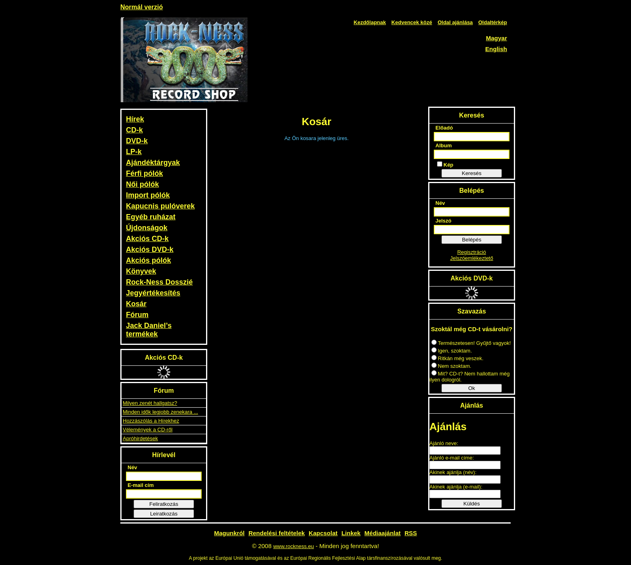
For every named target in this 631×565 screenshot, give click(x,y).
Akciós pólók (148, 260)
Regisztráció (471, 252)
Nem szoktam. (451, 366)
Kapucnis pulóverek (160, 206)
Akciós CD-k (147, 239)
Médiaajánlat (383, 533)
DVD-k (137, 141)
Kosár (136, 304)
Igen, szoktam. (451, 351)
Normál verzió (141, 7)
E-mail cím (141, 485)
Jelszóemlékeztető (471, 258)
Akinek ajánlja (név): (452, 472)
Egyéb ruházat (150, 217)
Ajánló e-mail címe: (451, 458)
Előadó (444, 128)
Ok (471, 388)
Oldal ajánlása (454, 22)
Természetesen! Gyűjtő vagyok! (471, 343)
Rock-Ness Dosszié (159, 282)
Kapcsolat (323, 533)
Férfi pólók (144, 173)
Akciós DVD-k (149, 249)
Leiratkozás (163, 514)
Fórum (137, 315)
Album (443, 145)
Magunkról (229, 533)
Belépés (471, 240)
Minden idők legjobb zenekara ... (160, 412)
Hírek (135, 119)
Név (132, 467)
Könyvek (141, 271)
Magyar (496, 38)
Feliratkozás (163, 504)
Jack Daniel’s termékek (148, 330)
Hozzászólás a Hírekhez (151, 421)
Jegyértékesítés (153, 293)
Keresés (472, 173)
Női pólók (142, 184)
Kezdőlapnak (370, 22)
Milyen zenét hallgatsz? (150, 403)
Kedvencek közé (412, 22)
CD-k (134, 130)
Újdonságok (146, 228)
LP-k (134, 152)
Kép (445, 164)
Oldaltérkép (492, 22)
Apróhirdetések (140, 438)
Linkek (351, 533)
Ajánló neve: (443, 443)
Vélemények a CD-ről (148, 430)
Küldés (472, 504)
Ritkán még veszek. (457, 358)
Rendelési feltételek (276, 533)
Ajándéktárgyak (153, 163)
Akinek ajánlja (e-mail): (456, 487)
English (496, 48)
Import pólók (148, 195)
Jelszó (443, 221)
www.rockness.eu (293, 546)
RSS (410, 533)
